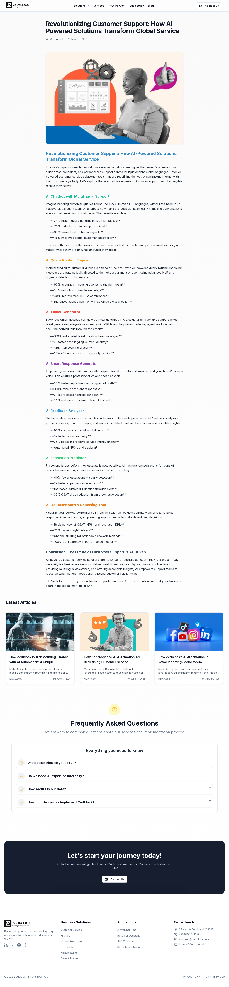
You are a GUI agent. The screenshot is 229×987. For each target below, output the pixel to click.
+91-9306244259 (186, 934)
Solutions (81, 5)
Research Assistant (128, 935)
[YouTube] (12, 945)
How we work (116, 5)
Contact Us (209, 5)
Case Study (137, 5)
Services (98, 5)
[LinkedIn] (6, 945)
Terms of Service (214, 976)
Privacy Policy (191, 976)
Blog (151, 5)
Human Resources (71, 941)
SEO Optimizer (125, 941)
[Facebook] (25, 945)
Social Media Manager (130, 946)
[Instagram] (19, 945)
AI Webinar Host (126, 929)
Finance (65, 935)
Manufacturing (69, 952)
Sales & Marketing (71, 958)
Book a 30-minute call (189, 944)
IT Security (67, 946)
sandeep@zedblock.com (191, 939)
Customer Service (71, 929)
